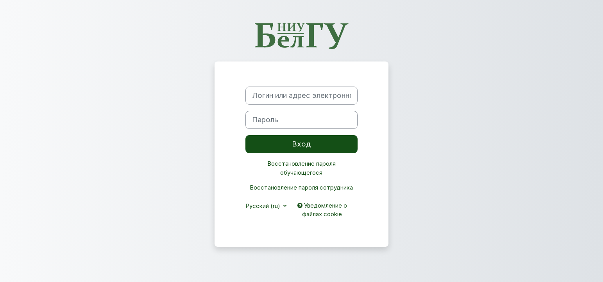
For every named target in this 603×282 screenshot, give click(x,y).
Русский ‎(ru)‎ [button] (263, 206)
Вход (301, 143)
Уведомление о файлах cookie (322, 210)
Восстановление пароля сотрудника (301, 187)
